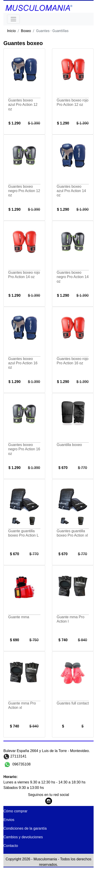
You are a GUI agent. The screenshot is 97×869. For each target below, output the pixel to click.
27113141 (18, 756)
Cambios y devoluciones (23, 837)
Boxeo (26, 31)
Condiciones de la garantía (25, 828)
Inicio (11, 31)
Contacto (10, 846)
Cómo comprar (15, 811)
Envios (8, 820)
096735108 (21, 764)
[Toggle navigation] (13, 19)
